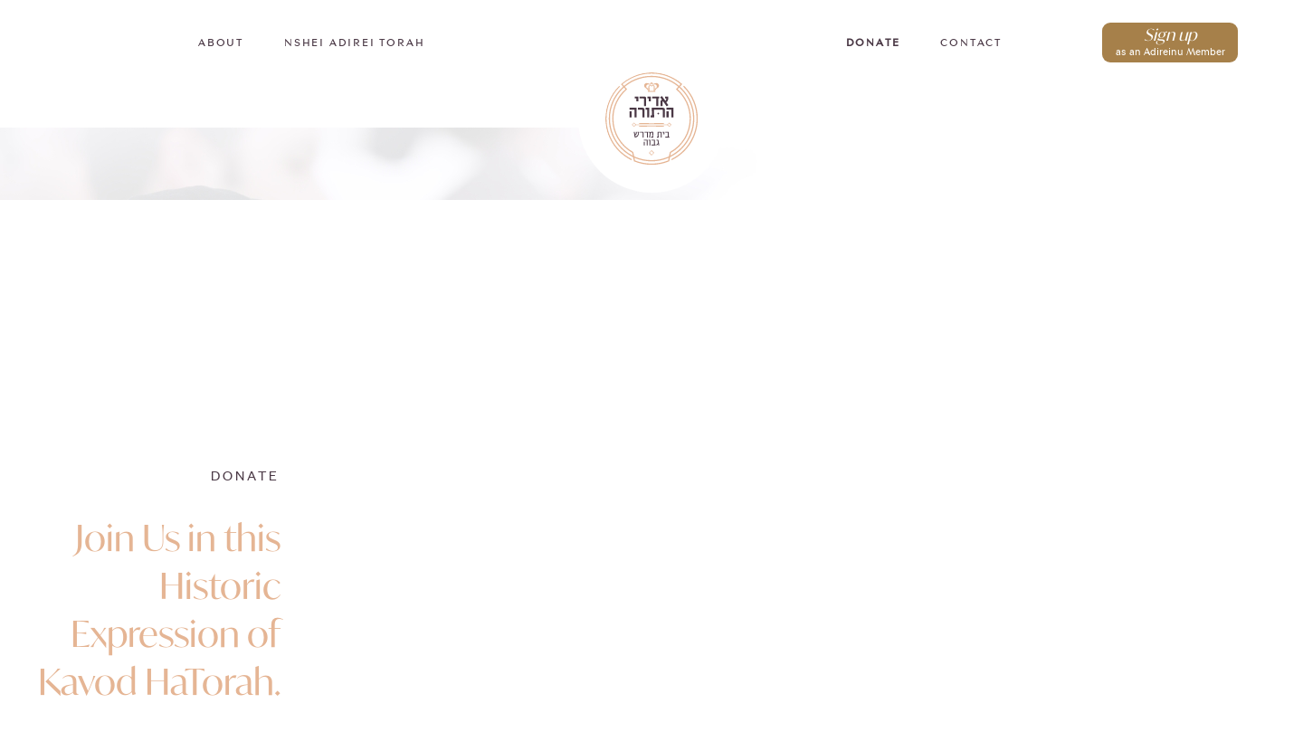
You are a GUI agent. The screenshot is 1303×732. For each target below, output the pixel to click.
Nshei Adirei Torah (354, 43)
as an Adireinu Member (1170, 40)
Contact (971, 43)
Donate (873, 43)
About (220, 43)
